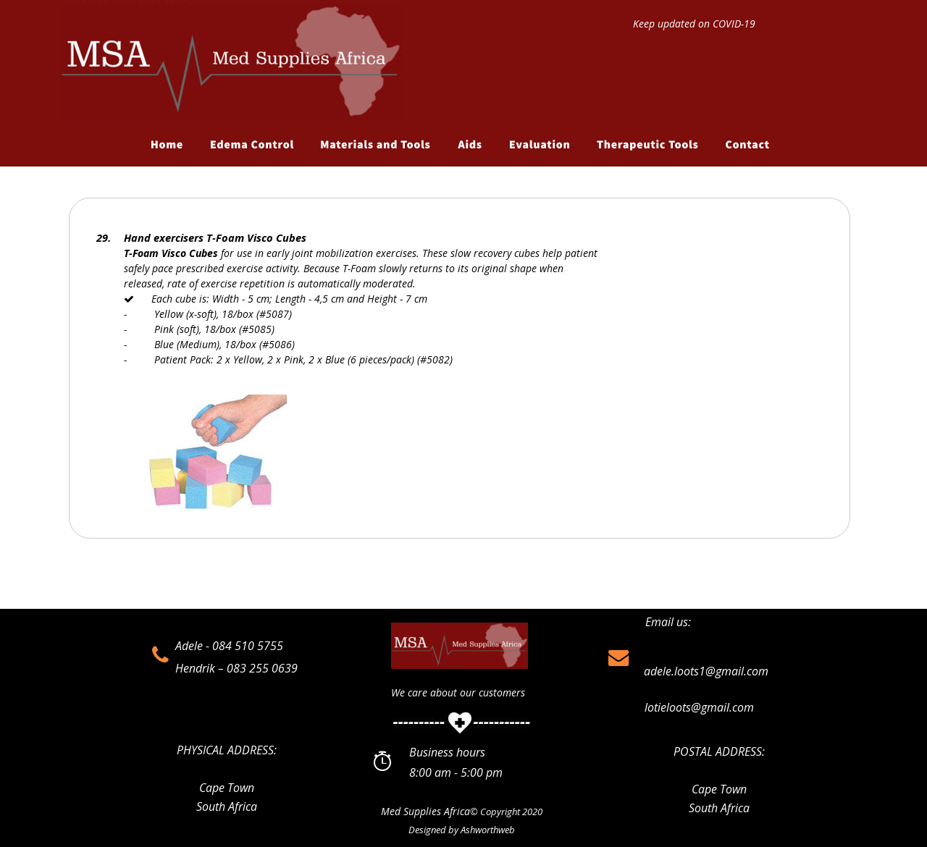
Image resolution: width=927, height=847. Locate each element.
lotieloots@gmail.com (699, 707)
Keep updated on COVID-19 (694, 23)
